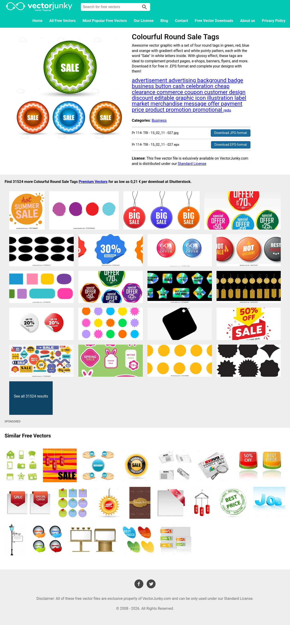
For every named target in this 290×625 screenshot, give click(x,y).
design (237, 92)
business (144, 86)
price (139, 109)
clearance (144, 92)
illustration (220, 98)
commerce (170, 92)
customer (216, 92)
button (164, 86)
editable (165, 98)
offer (214, 103)
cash (179, 86)
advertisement (150, 80)
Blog (164, 20)
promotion (179, 109)
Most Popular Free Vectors (105, 20)
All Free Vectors (62, 20)
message (196, 103)
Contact (181, 20)
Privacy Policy (273, 20)
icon (201, 98)
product (155, 109)
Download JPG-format (230, 133)
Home (38, 20)
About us (247, 20)
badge (235, 80)
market (141, 103)
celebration (200, 86)
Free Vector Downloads (214, 20)
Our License (144, 20)
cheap (222, 86)
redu (227, 110)
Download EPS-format (230, 145)
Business (159, 120)
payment (231, 103)
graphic (185, 98)
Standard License (192, 163)
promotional (208, 109)
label (240, 98)
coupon (194, 92)
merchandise (167, 103)
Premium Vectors (93, 181)
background (212, 80)
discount (143, 98)
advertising (183, 80)
